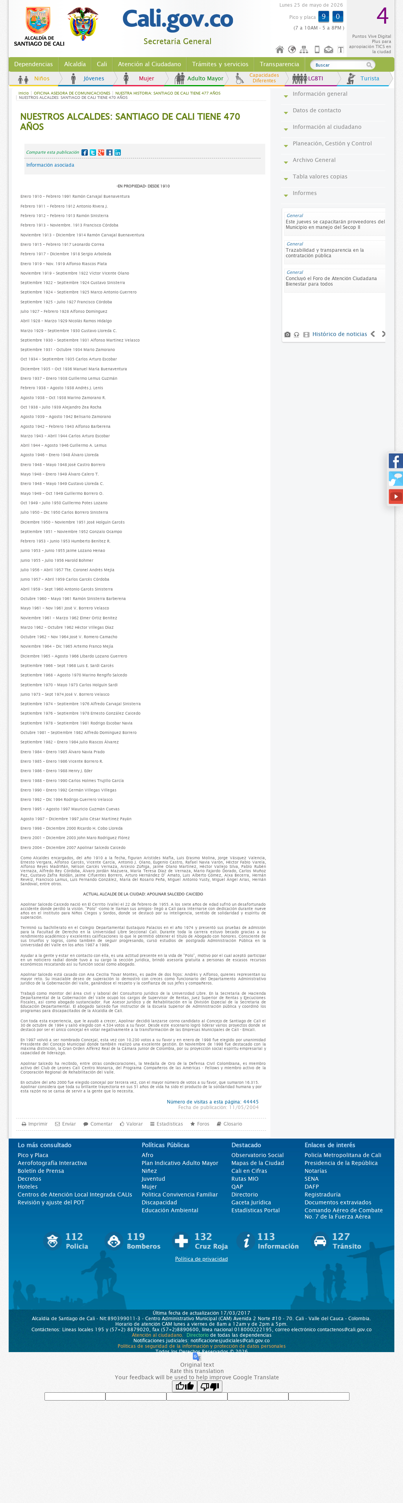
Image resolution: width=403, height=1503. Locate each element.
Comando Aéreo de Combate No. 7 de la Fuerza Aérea (344, 1213)
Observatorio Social (257, 1155)
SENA (312, 1179)
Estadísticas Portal (255, 1210)
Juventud (153, 1179)
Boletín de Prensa (41, 1171)
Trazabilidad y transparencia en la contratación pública (325, 252)
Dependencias (33, 64)
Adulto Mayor (205, 78)
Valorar (134, 1123)
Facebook (84, 152)
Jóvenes (94, 78)
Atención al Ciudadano (149, 64)
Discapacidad (159, 1202)
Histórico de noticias (339, 334)
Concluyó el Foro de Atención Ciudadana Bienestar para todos (331, 281)
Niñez (149, 1171)
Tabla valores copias (320, 176)
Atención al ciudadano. (157, 1335)
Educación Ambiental (170, 1210)
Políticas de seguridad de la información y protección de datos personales (202, 1346)
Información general (320, 94)
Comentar (102, 1123)
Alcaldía (75, 64)
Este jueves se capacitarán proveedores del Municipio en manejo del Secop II (335, 224)
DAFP (312, 1186)
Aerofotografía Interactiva (52, 1163)
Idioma (293, 50)
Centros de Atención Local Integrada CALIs (75, 1194)
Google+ (101, 152)
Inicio (280, 50)
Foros (203, 1123)
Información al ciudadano (327, 127)
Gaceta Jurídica (251, 1202)
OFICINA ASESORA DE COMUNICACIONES (72, 93)
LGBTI (315, 78)
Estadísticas (170, 1123)
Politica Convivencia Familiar (180, 1194)
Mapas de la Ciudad (257, 1163)
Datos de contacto (317, 110)
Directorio (244, 1194)
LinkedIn (118, 152)
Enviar (69, 1123)
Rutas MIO (245, 1179)
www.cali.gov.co (59, 27)
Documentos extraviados (338, 1202)
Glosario (233, 1123)
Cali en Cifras (249, 1171)
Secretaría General (178, 41)
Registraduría (323, 1194)
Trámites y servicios (220, 64)
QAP (237, 1186)
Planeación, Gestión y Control (332, 143)
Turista (369, 78)
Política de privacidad (201, 1259)
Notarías (316, 1171)
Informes (305, 193)
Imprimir (38, 1123)
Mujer (146, 78)
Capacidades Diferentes (264, 78)
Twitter (93, 152)
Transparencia (279, 64)
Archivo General (314, 160)
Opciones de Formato (342, 50)
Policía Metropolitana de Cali (343, 1155)
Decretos (29, 1179)
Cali (102, 64)
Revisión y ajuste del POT (51, 1202)
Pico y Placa (33, 1155)
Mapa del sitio (305, 50)
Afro (147, 1155)
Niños (42, 78)
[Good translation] (184, 1386)
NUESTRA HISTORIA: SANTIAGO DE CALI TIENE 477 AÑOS (167, 93)
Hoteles (28, 1186)
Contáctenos (329, 50)
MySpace (109, 152)
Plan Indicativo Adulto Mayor (180, 1163)
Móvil (317, 50)
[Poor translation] (209, 1386)
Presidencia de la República (341, 1163)
